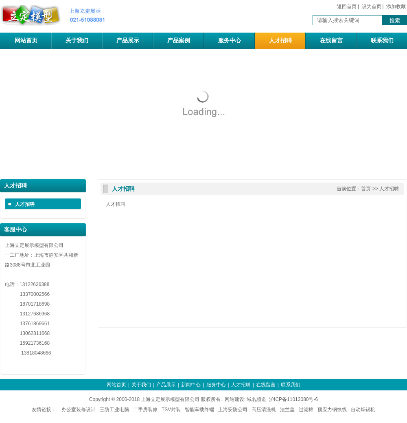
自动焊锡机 (363, 409)
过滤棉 (306, 409)
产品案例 (178, 40)
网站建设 (234, 399)
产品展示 (127, 40)
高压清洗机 (264, 409)
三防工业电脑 (114, 409)
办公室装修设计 (78, 409)
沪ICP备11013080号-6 (293, 399)
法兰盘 (287, 409)
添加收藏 (396, 6)
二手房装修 (145, 409)
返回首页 (347, 6)
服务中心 (229, 40)
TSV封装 (171, 409)
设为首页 (371, 6)
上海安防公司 (232, 409)
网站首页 (26, 40)
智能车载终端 (199, 409)
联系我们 (382, 40)
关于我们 (77, 40)
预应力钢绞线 (332, 409)
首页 (366, 189)
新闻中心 (191, 385)
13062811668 (27, 333)
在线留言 (331, 40)
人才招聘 (280, 40)
